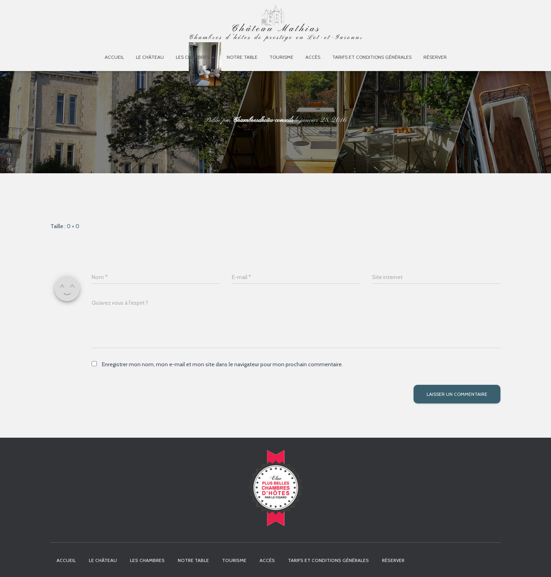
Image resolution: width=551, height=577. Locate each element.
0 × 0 (73, 226)
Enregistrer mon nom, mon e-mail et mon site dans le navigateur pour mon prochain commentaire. (222, 364)
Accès (312, 57)
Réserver (435, 57)
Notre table (242, 57)
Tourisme (281, 57)
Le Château (150, 57)
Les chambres (195, 57)
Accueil (114, 57)
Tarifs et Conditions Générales (372, 57)
